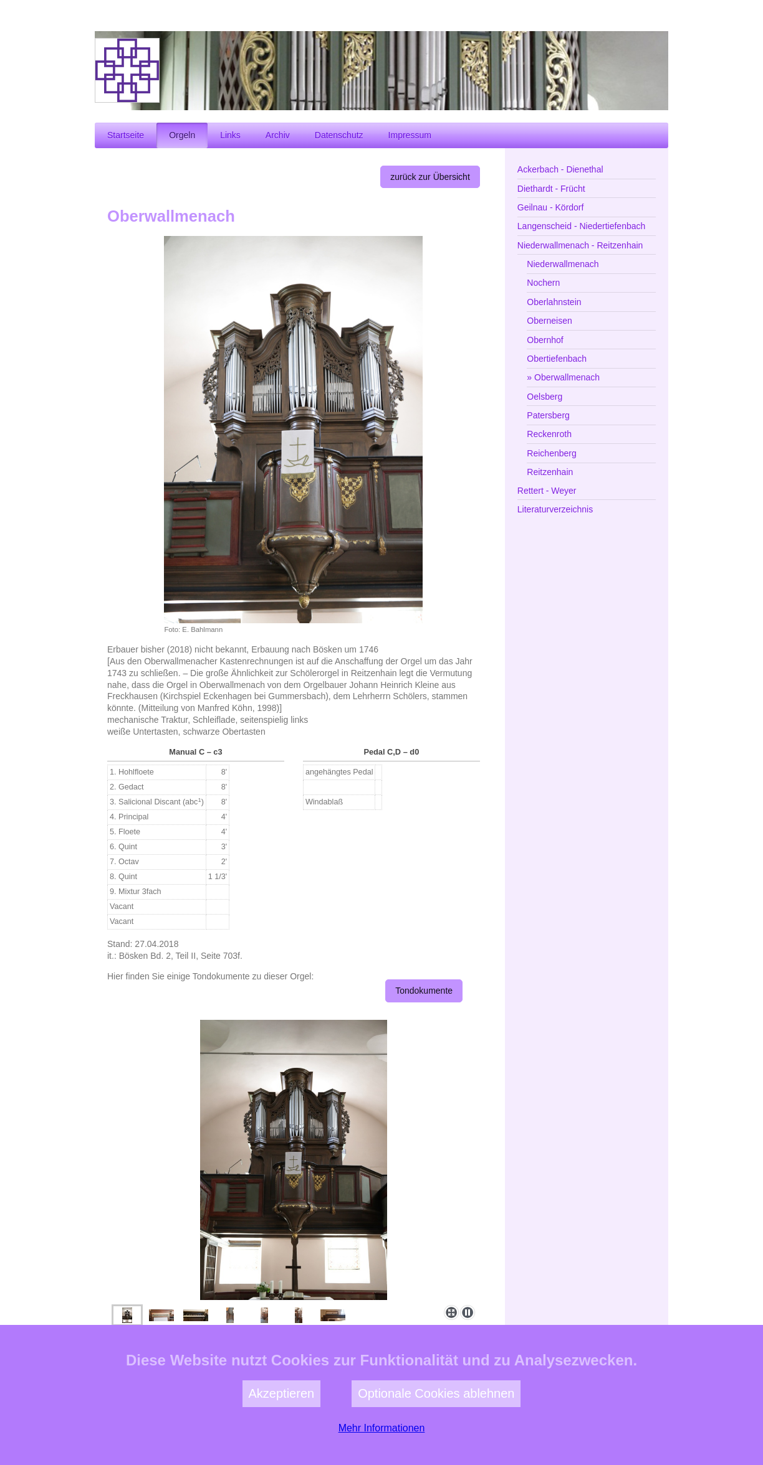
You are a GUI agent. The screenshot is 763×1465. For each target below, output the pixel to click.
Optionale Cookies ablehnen (436, 1424)
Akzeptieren (282, 1424)
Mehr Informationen (381, 1459)
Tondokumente (424, 991)
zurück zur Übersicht (430, 177)
